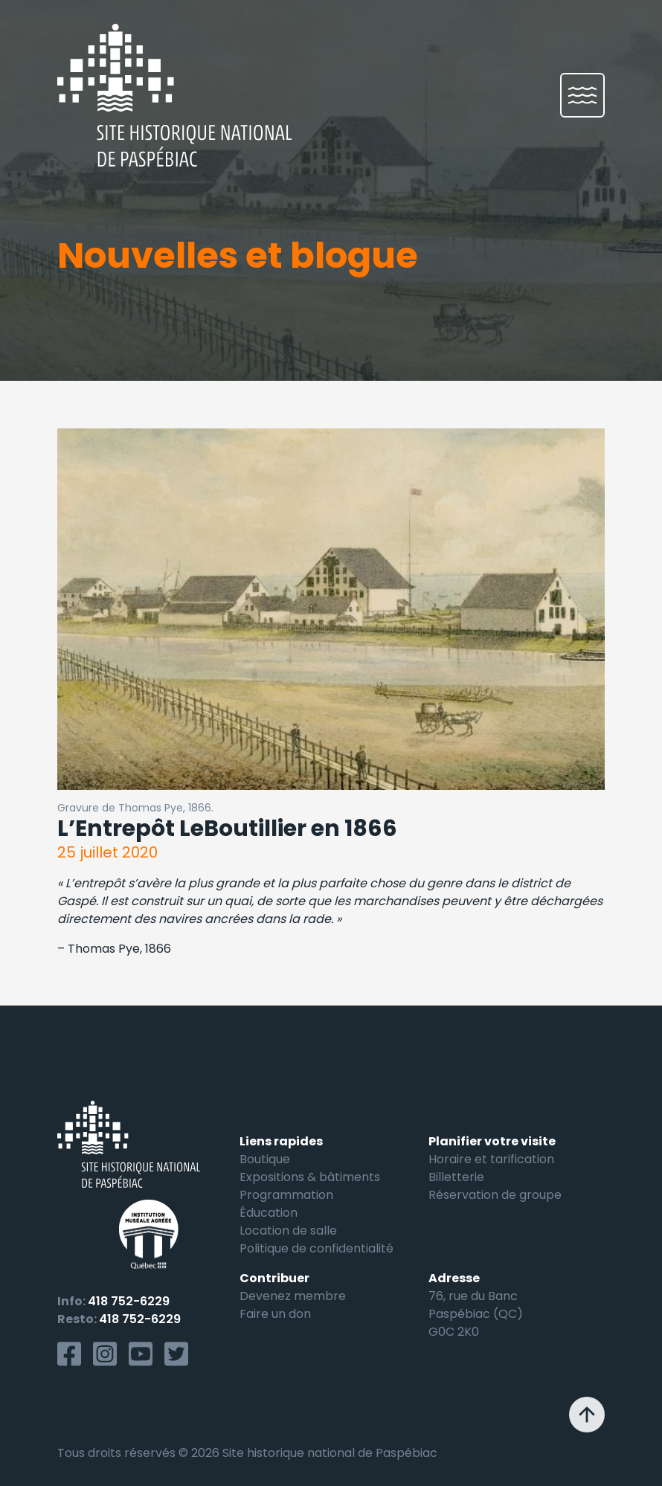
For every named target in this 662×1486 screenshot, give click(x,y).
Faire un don (275, 1313)
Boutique (265, 1159)
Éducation (269, 1212)
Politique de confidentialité (316, 1248)
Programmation (286, 1194)
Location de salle (288, 1230)
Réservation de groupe (495, 1194)
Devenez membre (293, 1296)
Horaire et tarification (491, 1159)
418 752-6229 (129, 1301)
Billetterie (456, 1177)
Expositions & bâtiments (310, 1177)
